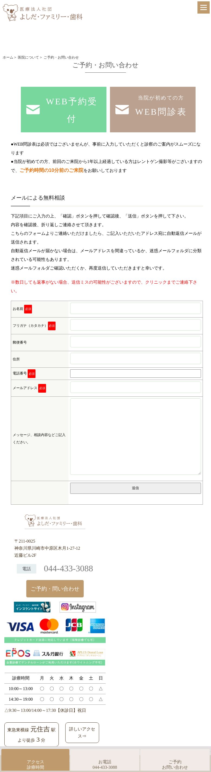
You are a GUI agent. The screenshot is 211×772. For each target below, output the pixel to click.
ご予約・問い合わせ (55, 589)
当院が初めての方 (160, 107)
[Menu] (203, 7)
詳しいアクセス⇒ (82, 732)
